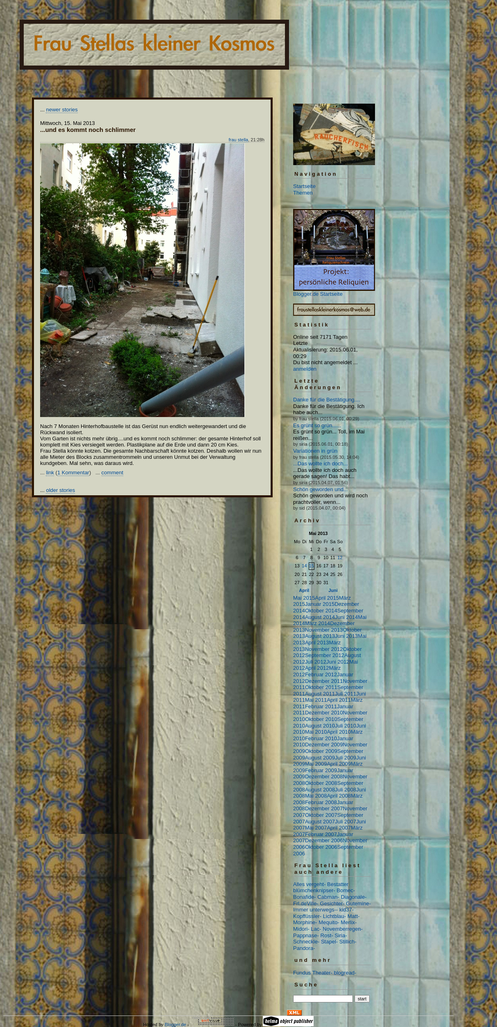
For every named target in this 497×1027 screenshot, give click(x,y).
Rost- (327, 935)
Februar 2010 (321, 738)
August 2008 (320, 790)
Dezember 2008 (324, 776)
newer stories (61, 110)
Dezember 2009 (324, 744)
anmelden (304, 369)
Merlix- (349, 922)
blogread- (345, 973)
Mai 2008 (316, 796)
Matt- (354, 916)
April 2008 (339, 796)
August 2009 (320, 758)
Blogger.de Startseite (318, 294)
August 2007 (320, 821)
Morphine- (305, 922)
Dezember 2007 (324, 808)
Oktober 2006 (321, 847)
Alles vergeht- (309, 884)
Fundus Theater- (312, 973)
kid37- (346, 910)
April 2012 (317, 668)
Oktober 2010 (321, 719)
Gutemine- (358, 903)
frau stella (238, 139)
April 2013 (317, 642)
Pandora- (304, 948)
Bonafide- (304, 897)
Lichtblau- (334, 916)
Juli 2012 (315, 662)
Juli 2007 (345, 821)
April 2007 (339, 828)
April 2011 (339, 700)
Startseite (304, 186)
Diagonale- (353, 897)
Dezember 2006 (324, 840)
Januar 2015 (319, 604)
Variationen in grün (315, 451)
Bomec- (346, 890)
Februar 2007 (321, 834)
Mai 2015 (304, 598)
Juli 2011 (345, 694)
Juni (333, 590)
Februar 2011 (321, 706)
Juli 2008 (345, 790)
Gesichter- (332, 903)
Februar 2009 (321, 770)
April (304, 590)
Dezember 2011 (324, 681)
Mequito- (329, 922)
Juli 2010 (345, 726)
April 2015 (327, 598)
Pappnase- (306, 935)
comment (112, 472)
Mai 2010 (316, 732)
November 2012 (324, 649)
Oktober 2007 (321, 815)
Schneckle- (306, 942)
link (50, 472)
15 (311, 565)
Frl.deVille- (306, 903)
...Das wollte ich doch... (320, 463)
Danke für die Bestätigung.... (326, 400)
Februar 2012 (321, 674)
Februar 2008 (321, 802)
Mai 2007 (316, 828)
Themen (303, 193)
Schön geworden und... (320, 489)
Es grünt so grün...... (317, 425)
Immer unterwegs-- (315, 910)
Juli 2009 (345, 758)
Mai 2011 (316, 700)
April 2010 (339, 732)
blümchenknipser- (314, 890)
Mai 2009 (316, 764)
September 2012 (324, 655)
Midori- (301, 929)
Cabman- (328, 897)
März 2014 (317, 623)
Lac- (316, 929)
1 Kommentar (73, 472)
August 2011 (320, 694)
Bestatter (337, 884)
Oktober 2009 (321, 751)
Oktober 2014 (321, 611)
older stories (60, 490)
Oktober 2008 (321, 783)
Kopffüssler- (307, 916)
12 (339, 557)
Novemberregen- (343, 929)
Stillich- (348, 942)
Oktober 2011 (321, 687)
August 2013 (320, 636)
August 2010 (320, 726)
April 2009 (339, 764)
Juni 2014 (346, 617)
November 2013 (324, 630)
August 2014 (320, 617)
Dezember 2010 (324, 713)
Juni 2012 (337, 662)
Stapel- (329, 942)
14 (304, 565)
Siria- (340, 935)
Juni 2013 (346, 636)
